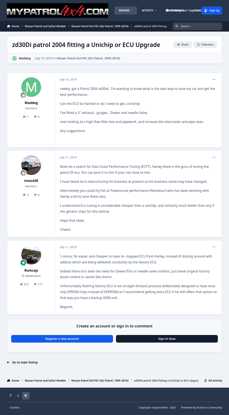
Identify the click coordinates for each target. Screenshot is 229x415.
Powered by (201, 407)
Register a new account (62, 339)
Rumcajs (31, 270)
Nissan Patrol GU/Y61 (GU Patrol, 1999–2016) (88, 58)
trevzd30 (31, 181)
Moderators (33, 276)
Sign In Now (166, 339)
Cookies (14, 407)
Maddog (25, 58)
